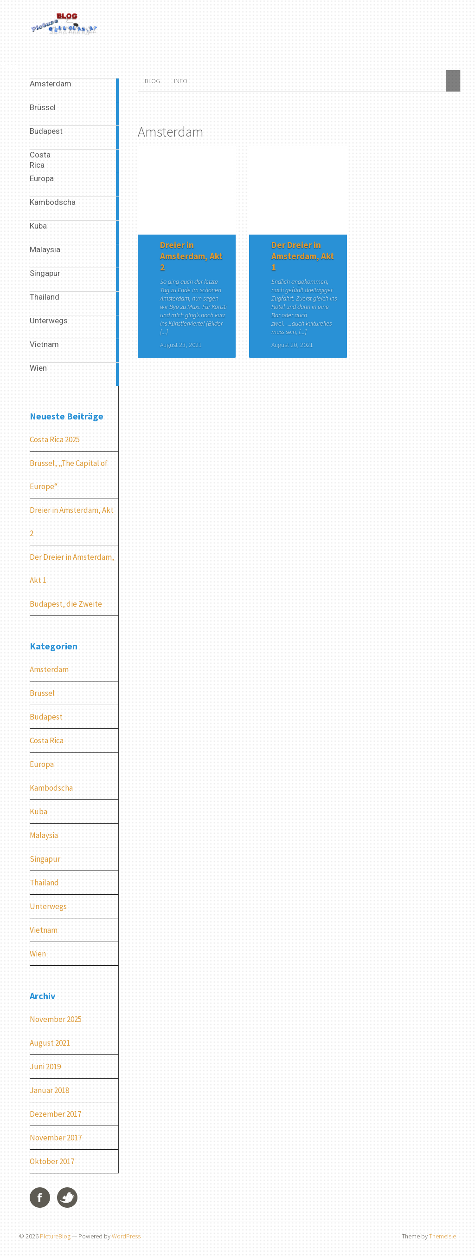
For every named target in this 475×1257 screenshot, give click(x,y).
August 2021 (50, 1043)
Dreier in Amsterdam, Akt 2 (191, 256)
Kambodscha (51, 788)
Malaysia (44, 835)
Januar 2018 (49, 1090)
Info (180, 81)
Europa (42, 764)
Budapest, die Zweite (66, 604)
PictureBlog (55, 1236)
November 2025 (56, 1019)
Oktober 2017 (52, 1161)
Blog (152, 81)
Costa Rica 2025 (55, 439)
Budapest (46, 717)
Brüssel (42, 693)
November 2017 (56, 1138)
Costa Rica (47, 740)
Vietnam (44, 930)
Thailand (44, 882)
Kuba (38, 811)
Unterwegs (48, 906)
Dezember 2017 (55, 1114)
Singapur (45, 859)
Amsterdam (49, 669)
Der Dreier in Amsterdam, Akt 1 (302, 256)
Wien (38, 954)
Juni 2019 (45, 1066)
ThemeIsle (442, 1236)
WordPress (126, 1236)
